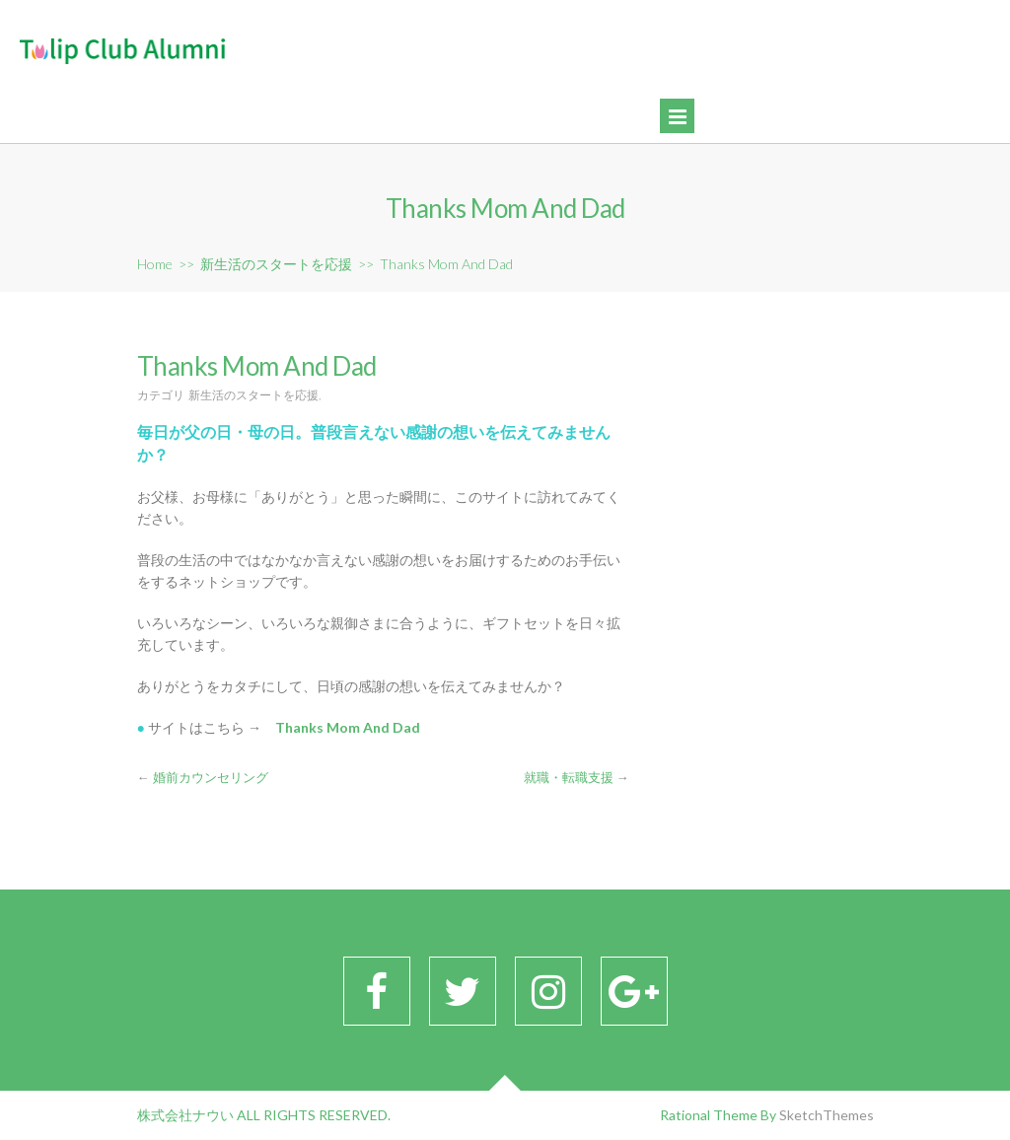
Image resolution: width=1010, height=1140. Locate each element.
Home (155, 263)
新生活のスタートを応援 (276, 263)
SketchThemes (826, 1114)
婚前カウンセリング (210, 777)
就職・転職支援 (568, 777)
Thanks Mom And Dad (347, 727)
